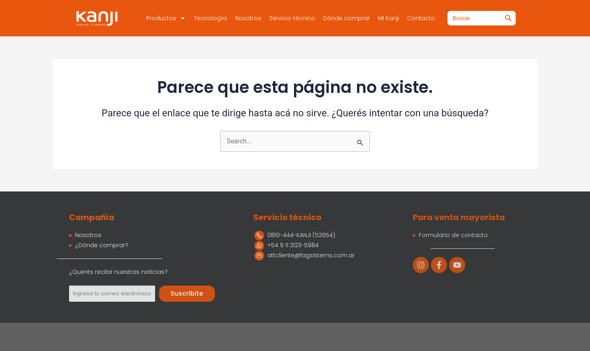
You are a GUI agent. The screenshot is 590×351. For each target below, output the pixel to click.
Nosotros (248, 18)
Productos (166, 18)
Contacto (421, 18)
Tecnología (210, 18)
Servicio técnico (292, 18)
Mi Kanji (388, 18)
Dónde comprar (346, 18)
